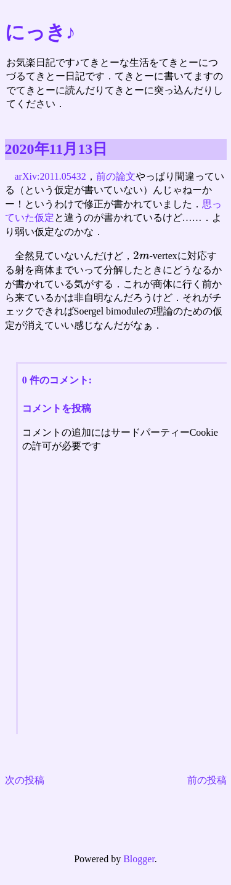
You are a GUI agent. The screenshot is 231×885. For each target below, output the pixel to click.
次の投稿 (24, 780)
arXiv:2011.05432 (50, 176)
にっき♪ (40, 32)
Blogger (139, 859)
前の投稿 (207, 780)
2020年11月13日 (56, 149)
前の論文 (116, 176)
